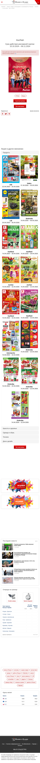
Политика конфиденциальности (13, 744)
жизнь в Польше (8, 670)
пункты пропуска (26, 676)
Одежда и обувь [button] (8, 433)
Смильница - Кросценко (8, 631)
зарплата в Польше (31, 682)
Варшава (20, 685)
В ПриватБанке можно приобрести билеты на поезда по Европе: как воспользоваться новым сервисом (25, 570)
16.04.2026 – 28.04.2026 (10, 252)
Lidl (33, 676)
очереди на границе (19, 682)
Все (36, 541)
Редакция (34, 744)
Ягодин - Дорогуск (7, 611)
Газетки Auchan (20, 101)
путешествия (34, 670)
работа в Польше (17, 673)
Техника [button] (6, 437)
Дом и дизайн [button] (8, 441)
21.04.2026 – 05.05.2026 (29, 184)
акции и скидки (24, 670)
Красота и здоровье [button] (10, 428)
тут (15, 53)
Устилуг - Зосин (6, 614)
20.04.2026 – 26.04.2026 (10, 221)
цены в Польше (10, 676)
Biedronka (25, 673)
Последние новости (10, 541)
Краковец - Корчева (7, 625)
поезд (18, 676)
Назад (17, 96)
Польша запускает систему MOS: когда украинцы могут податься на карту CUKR (24, 578)
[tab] (20, 152)
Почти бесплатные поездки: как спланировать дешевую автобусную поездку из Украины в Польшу (25, 554)
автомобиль (11, 679)
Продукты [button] (6, 152)
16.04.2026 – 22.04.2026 (10, 286)
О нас (3, 744)
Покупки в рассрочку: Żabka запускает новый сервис (24, 544)
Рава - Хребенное (7, 620)
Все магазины (20, 106)
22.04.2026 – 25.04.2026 (10, 186)
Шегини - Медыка (7, 628)
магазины (16, 670)
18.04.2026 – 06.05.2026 (29, 219)
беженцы (30, 679)
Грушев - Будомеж (7, 622)
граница (8, 673)
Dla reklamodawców (26, 744)
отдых (17, 679)
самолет (32, 673)
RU (38, 2)
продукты (23, 679)
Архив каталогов (34, 111)
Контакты (20, 745)
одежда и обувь (9, 682)
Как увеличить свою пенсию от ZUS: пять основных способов (24, 561)
